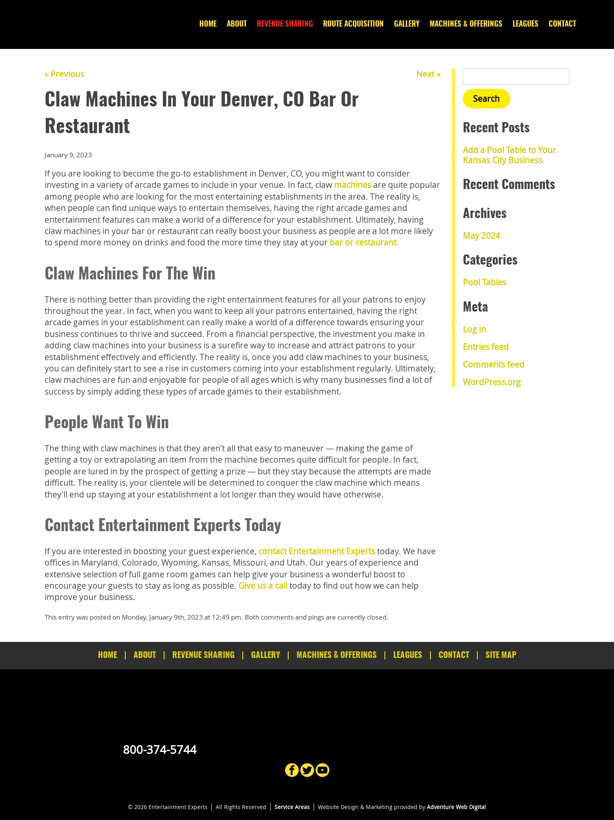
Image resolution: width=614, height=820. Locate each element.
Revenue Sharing (285, 24)
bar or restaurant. (364, 242)
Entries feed (486, 346)
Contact (562, 24)
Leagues (525, 24)
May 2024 (481, 235)
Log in (474, 329)
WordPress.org (492, 382)
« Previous (64, 73)
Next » (428, 73)
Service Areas (292, 807)
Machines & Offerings (466, 24)
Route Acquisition (353, 24)
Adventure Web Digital (456, 807)
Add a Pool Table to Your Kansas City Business (509, 154)
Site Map (501, 655)
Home (208, 24)
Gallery (406, 24)
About (237, 24)
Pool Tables (484, 282)
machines (352, 184)
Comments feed (493, 364)
